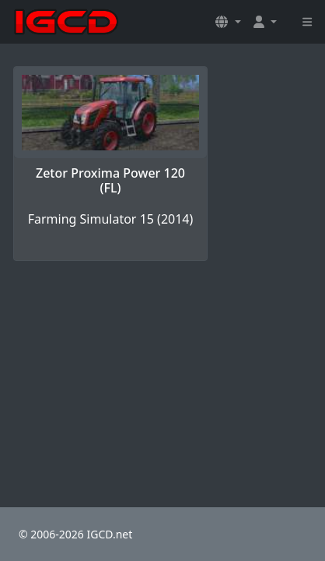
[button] (227, 21)
